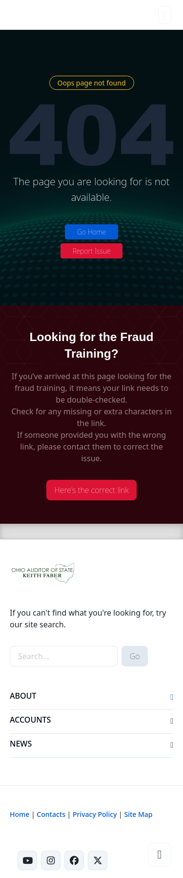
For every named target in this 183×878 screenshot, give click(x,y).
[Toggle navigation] (164, 15)
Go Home (91, 231)
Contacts (51, 814)
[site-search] (64, 656)
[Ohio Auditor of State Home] (24, 14)
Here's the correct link (92, 490)
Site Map (138, 814)
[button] (171, 698)
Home (19, 814)
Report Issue (92, 251)
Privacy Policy (95, 814)
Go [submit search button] (135, 656)
